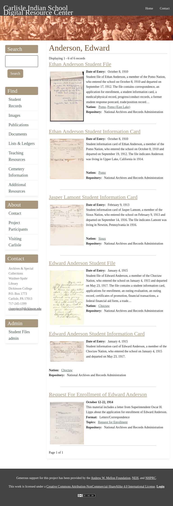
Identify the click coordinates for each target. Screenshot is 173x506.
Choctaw (104, 306)
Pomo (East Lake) (118, 107)
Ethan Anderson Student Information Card (95, 131)
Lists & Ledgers (22, 143)
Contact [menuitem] (165, 8)
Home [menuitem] (149, 8)
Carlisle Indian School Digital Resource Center (38, 8)
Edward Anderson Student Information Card (97, 334)
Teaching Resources (17, 156)
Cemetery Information (18, 172)
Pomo (102, 107)
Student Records (15, 102)
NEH (135, 478)
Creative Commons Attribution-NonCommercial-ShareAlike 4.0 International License (100, 486)
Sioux (102, 238)
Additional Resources (17, 187)
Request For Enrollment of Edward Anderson (98, 394)
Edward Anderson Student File (82, 263)
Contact (15, 213)
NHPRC (150, 478)
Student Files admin (19, 335)
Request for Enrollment (112, 422)
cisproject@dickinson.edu (25, 308)
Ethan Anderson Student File (80, 64)
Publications (19, 125)
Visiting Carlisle (15, 241)
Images (14, 115)
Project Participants (18, 226)
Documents (18, 134)
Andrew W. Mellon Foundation (110, 478)
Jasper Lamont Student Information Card (93, 197)
